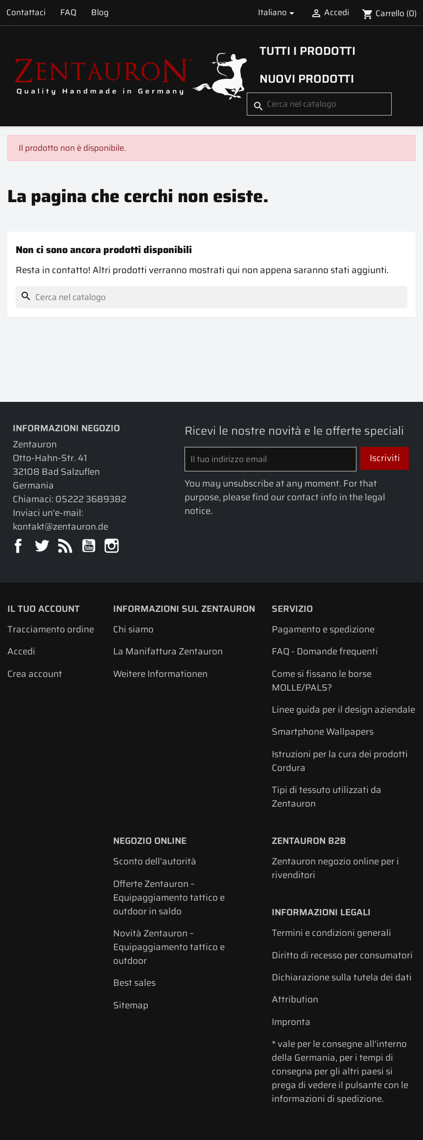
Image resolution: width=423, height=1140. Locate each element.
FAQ (68, 12)
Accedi (21, 651)
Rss (65, 546)
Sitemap (130, 1005)
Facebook (18, 546)
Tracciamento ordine (50, 629)
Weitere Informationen (160, 674)
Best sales (134, 983)
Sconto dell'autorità (154, 861)
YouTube (89, 546)
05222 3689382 (90, 499)
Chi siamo (133, 629)
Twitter (42, 546)
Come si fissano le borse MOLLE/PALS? (322, 681)
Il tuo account (43, 609)
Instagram (112, 546)
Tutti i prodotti (307, 51)
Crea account (34, 674)
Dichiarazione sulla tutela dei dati (342, 977)
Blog (100, 12)
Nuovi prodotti (306, 79)
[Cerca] (319, 104)
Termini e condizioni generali (331, 933)
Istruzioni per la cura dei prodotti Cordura (340, 761)
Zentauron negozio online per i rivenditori (335, 868)
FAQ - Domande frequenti (325, 651)
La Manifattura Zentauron (168, 651)
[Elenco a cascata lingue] (278, 12)
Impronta (291, 1022)
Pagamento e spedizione (323, 629)
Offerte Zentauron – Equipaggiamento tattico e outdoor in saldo (169, 897)
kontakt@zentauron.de (60, 526)
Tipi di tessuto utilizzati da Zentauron (326, 797)
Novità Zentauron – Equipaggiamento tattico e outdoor (169, 947)
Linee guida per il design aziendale (343, 709)
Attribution (295, 999)
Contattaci (26, 12)
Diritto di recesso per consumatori (342, 955)
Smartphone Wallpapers (323, 731)
